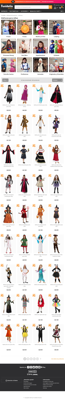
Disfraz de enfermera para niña (25, 285)
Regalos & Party (35, 11)
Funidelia (3, 15)
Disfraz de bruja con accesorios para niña (56, 135)
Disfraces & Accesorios (12, 15)
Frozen (8, 36)
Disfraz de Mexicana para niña (40, 165)
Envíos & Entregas (28, 383)
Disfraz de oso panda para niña (56, 285)
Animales (40, 74)
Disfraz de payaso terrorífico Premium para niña (56, 345)
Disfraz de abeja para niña (24, 344)
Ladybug (56, 36)
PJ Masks (56, 55)
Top (61, 11)
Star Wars (25, 55)
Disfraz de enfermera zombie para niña (8, 255)
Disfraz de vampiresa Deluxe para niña (56, 105)
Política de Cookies (47, 386)
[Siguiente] (40, 359)
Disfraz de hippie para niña (24, 314)
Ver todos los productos (57, 358)
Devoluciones (27, 386)
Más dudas (26, 388)
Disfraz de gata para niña (40, 344)
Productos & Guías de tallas (30, 384)
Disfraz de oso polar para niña (40, 135)
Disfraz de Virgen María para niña (40, 255)
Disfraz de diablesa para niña (24, 225)
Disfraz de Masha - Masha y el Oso (24, 105)
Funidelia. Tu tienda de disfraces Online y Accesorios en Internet (7, 7)
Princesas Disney (8, 55)
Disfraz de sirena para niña (40, 284)
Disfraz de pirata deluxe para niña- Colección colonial (8, 286)
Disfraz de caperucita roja (40, 314)
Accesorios (24, 11)
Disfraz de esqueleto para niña (56, 195)
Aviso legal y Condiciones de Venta (51, 383)
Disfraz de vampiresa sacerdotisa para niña (9, 165)
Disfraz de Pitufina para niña (40, 105)
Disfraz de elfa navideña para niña (24, 255)
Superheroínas (40, 55)
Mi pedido (26, 381)
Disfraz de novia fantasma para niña (9, 105)
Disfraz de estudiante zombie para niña (9, 195)
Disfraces (4, 11)
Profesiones (24, 74)
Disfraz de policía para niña (24, 165)
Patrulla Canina (8, 74)
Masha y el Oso (40, 36)
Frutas (24, 36)
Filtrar (4, 80)
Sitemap (45, 388)
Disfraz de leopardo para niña (24, 135)
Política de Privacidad (48, 384)
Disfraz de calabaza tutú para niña (40, 225)
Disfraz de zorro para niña (9, 344)
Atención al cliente (12, 380)
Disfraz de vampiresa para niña (25, 195)
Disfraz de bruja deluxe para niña (8, 315)
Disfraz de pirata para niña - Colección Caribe (56, 255)
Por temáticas (13, 11)
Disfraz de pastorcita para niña (9, 135)
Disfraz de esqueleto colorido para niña (56, 315)
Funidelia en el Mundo (48, 381)
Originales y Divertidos (56, 74)
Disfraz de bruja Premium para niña (8, 225)
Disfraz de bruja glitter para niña (56, 225)
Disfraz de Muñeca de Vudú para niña (40, 195)
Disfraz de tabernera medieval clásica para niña (56, 165)
